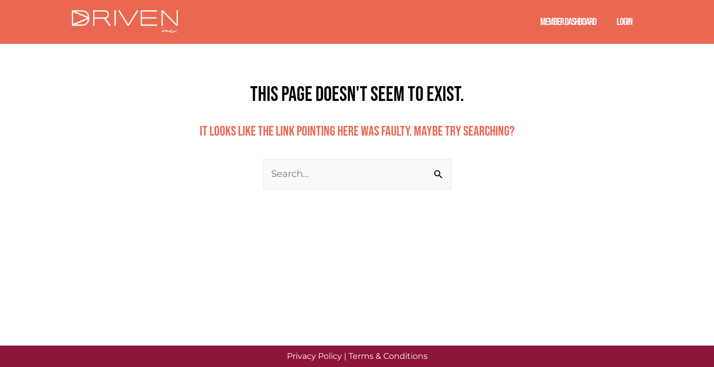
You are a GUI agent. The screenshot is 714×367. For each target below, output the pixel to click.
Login (624, 22)
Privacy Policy (314, 356)
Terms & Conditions (388, 356)
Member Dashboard (568, 22)
